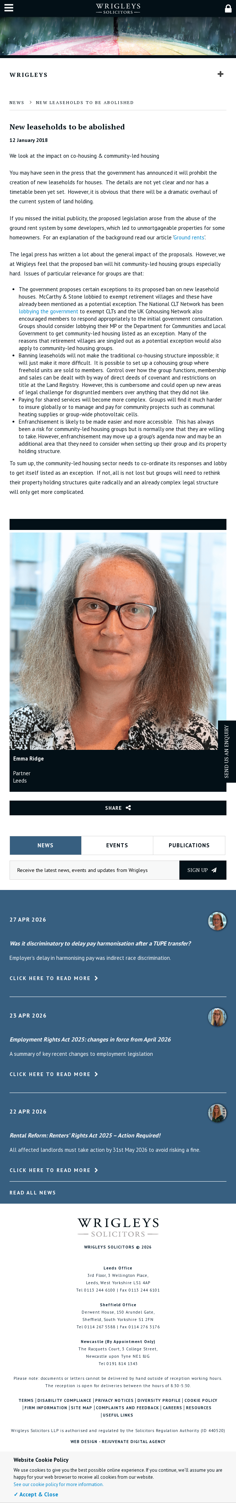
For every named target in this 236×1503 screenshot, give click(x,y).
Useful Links (118, 1415)
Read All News (33, 1192)
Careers (172, 1408)
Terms (26, 1400)
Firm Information (46, 1408)
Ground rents (189, 237)
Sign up (202, 869)
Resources (199, 1408)
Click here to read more (50, 978)
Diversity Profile (159, 1400)
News (17, 102)
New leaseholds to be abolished (85, 102)
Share (113, 808)
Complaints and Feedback (127, 1408)
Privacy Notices (114, 1400)
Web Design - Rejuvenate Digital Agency (118, 1441)
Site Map (81, 1408)
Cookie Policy (201, 1400)
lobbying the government (49, 311)
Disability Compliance (64, 1400)
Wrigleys (29, 75)
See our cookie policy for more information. (59, 1484)
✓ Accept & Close (36, 1494)
